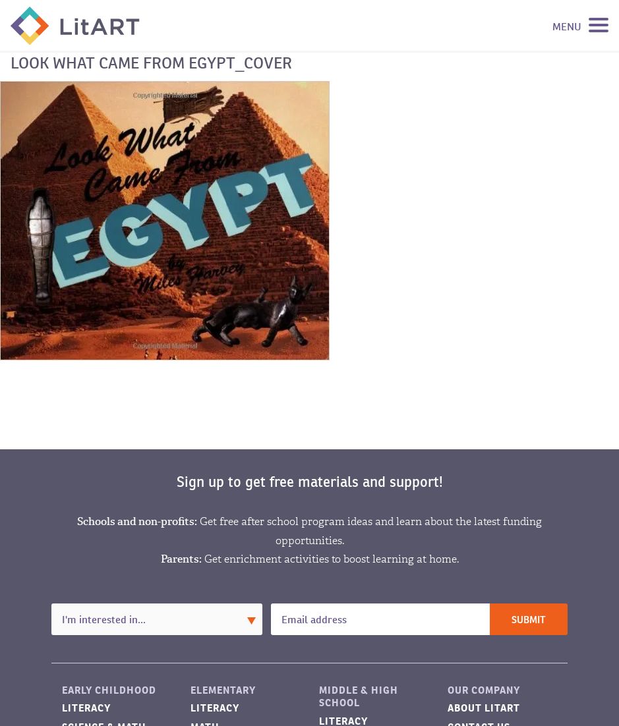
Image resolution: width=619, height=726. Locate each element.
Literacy (86, 708)
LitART (75, 26)
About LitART (484, 708)
